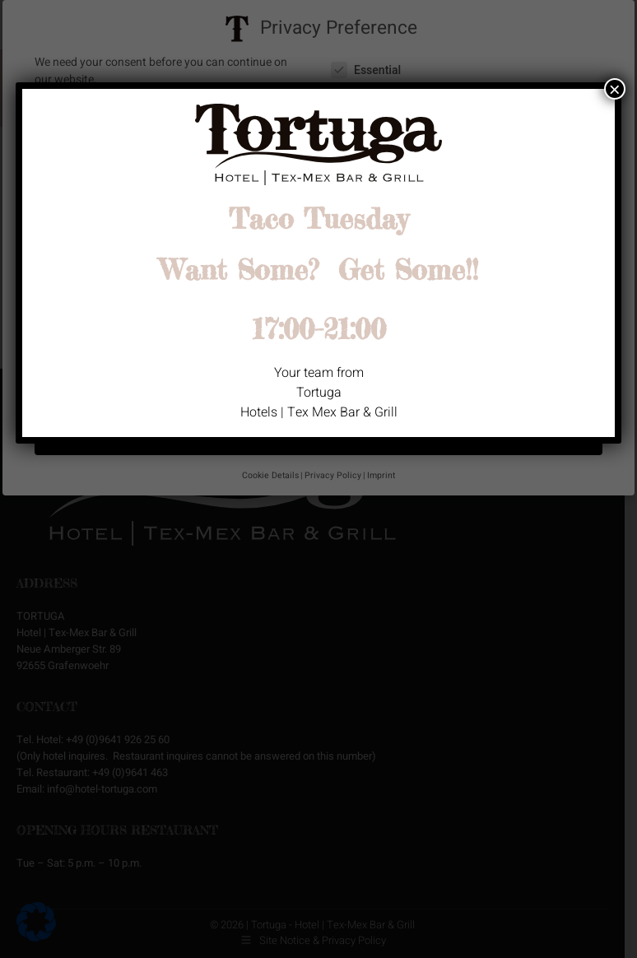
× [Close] (615, 89)
